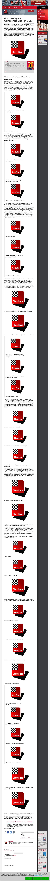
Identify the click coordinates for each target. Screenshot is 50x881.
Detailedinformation (29, 878)
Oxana (21, 159)
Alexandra (17, 159)
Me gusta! (27, 23)
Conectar (43, 7)
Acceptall (45, 878)
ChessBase (10, 841)
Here (36, 874)
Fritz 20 (6, 61)
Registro (14, 855)
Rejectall (37, 878)
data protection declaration (38, 875)
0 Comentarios (31, 23)
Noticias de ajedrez (13, 12)
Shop (5, 7)
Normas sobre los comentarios (9, 850)
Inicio (10, 7)
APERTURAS (15, 7)
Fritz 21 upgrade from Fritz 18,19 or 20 (42, 834)
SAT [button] (21, 7)
